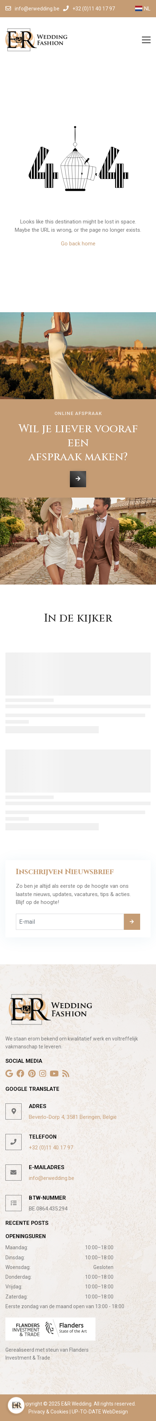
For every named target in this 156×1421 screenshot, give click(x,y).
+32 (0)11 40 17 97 (51, 1147)
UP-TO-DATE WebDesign (99, 1412)
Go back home (78, 243)
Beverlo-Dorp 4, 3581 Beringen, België (73, 1117)
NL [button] (142, 8)
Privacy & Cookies (49, 1412)
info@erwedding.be (51, 1178)
